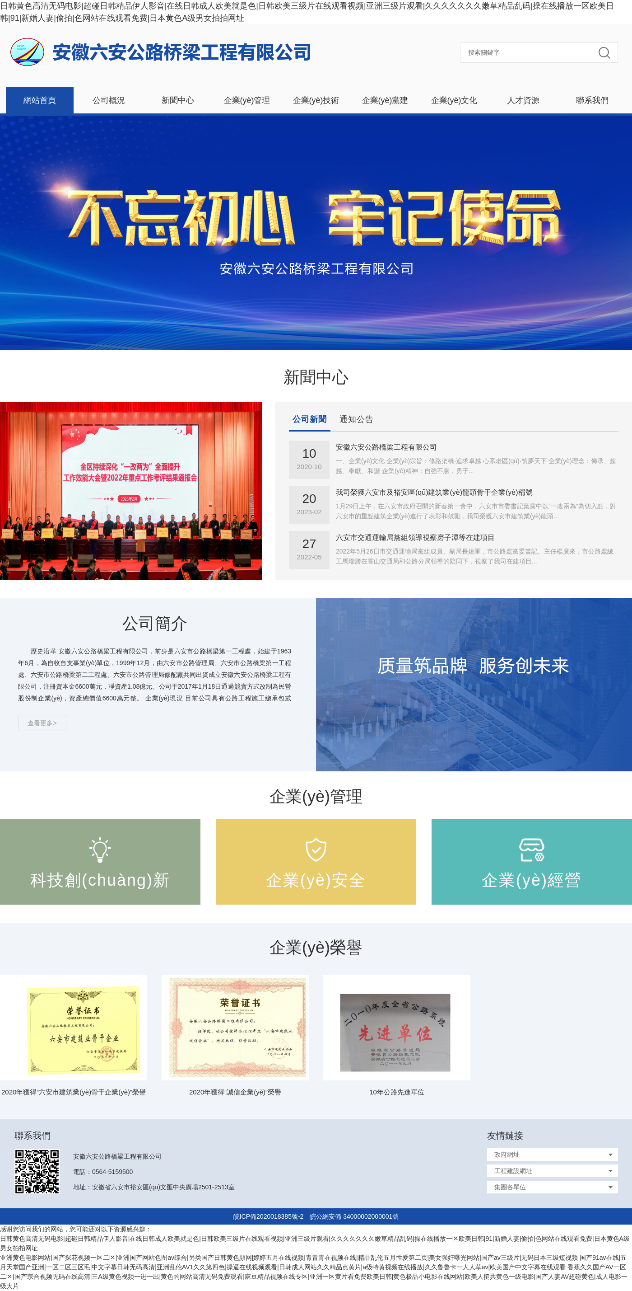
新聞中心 (178, 100)
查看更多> (42, 723)
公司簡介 (154, 623)
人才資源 (523, 100)
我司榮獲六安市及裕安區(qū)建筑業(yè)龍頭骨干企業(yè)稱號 (434, 492)
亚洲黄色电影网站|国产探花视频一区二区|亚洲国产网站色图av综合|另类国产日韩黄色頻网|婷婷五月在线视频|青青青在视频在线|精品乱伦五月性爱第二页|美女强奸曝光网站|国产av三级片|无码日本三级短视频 (289, 1257)
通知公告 (356, 419)
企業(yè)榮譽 (316, 947)
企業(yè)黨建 (385, 100)
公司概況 (109, 100)
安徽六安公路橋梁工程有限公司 (386, 447)
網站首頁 (39, 100)
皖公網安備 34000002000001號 (354, 1216)
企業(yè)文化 (454, 100)
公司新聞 (310, 419)
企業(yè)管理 (247, 100)
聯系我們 (592, 100)
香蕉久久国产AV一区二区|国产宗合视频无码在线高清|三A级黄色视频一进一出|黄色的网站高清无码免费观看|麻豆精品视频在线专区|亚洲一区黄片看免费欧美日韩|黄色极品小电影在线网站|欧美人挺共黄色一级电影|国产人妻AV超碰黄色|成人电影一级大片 (313, 1276)
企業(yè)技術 (316, 100)
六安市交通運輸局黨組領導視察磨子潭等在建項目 (415, 537)
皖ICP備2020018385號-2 (268, 1216)
